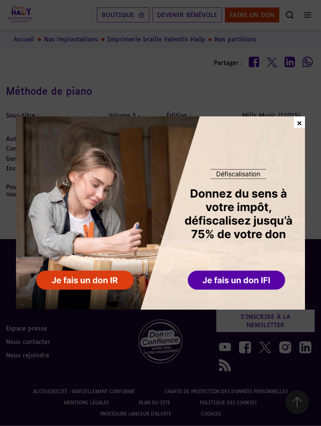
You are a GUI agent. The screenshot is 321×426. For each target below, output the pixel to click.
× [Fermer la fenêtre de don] (299, 122)
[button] (237, 280)
